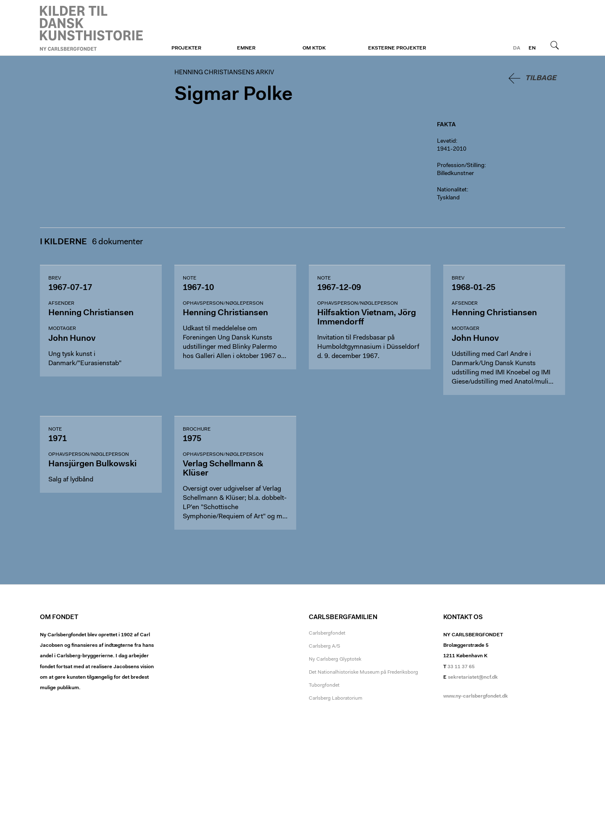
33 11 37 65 (461, 666)
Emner (246, 48)
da (516, 48)
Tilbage (540, 78)
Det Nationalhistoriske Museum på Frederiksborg (363, 672)
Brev (54, 278)
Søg (554, 44)
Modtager (62, 328)
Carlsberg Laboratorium (335, 698)
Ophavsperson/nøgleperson (223, 303)
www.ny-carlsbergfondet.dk (475, 696)
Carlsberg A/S (324, 646)
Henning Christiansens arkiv (91, 28)
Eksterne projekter (397, 48)
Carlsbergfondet (327, 633)
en (532, 48)
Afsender (61, 303)
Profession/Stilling (460, 166)
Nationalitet (452, 190)
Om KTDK (314, 48)
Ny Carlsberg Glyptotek (335, 659)
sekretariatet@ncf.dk (473, 677)
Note (189, 278)
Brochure (196, 429)
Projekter (186, 48)
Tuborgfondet (324, 685)
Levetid (446, 141)
